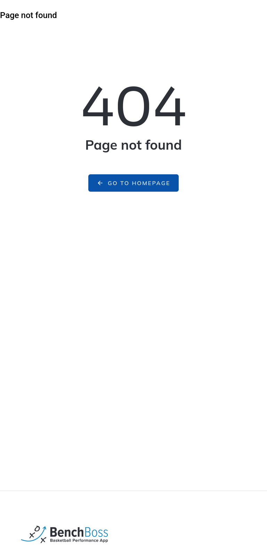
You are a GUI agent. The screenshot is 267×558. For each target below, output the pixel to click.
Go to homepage (133, 183)
